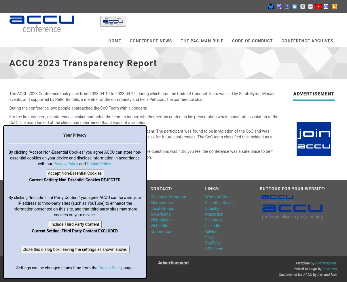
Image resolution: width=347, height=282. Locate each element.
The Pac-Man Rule (202, 41)
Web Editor (160, 225)
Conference (161, 231)
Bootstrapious (326, 263)
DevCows (329, 269)
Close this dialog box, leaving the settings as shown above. (74, 249)
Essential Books (219, 202)
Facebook (214, 220)
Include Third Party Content (74, 224)
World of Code (218, 197)
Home (114, 41)
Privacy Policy (65, 163)
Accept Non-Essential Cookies (75, 173)
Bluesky (212, 208)
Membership (162, 202)
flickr (209, 237)
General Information (168, 197)
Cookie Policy (99, 163)
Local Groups (162, 208)
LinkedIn (213, 225)
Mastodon (214, 214)
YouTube (213, 243)
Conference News (151, 41)
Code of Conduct (252, 41)
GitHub (211, 231)
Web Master (161, 220)
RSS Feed (213, 249)
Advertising (161, 214)
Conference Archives (307, 41)
